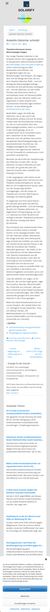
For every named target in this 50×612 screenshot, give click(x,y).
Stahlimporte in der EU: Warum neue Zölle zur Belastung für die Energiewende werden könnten (23, 517)
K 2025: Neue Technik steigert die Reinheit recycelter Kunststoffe (21, 491)
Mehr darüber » (12, 393)
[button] (46, 559)
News (19, 338)
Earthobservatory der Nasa (18, 109)
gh (26, 44)
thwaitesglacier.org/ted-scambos (23, 333)
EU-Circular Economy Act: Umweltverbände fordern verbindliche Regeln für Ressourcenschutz (24, 412)
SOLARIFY (26, 10)
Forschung (23, 30)
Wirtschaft (26, 338)
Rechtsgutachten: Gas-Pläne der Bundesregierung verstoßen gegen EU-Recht (24, 544)
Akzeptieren (25, 588)
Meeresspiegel (19, 340)
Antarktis (37, 338)
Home (12, 30)
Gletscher (9, 340)
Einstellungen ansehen (25, 603)
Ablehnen (25, 596)
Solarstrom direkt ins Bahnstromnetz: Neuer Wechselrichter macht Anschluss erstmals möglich (24, 438)
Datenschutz (14, 609)
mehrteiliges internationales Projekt (25, 64)
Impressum (35, 609)
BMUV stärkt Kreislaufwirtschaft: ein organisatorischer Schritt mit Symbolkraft (23, 465)
